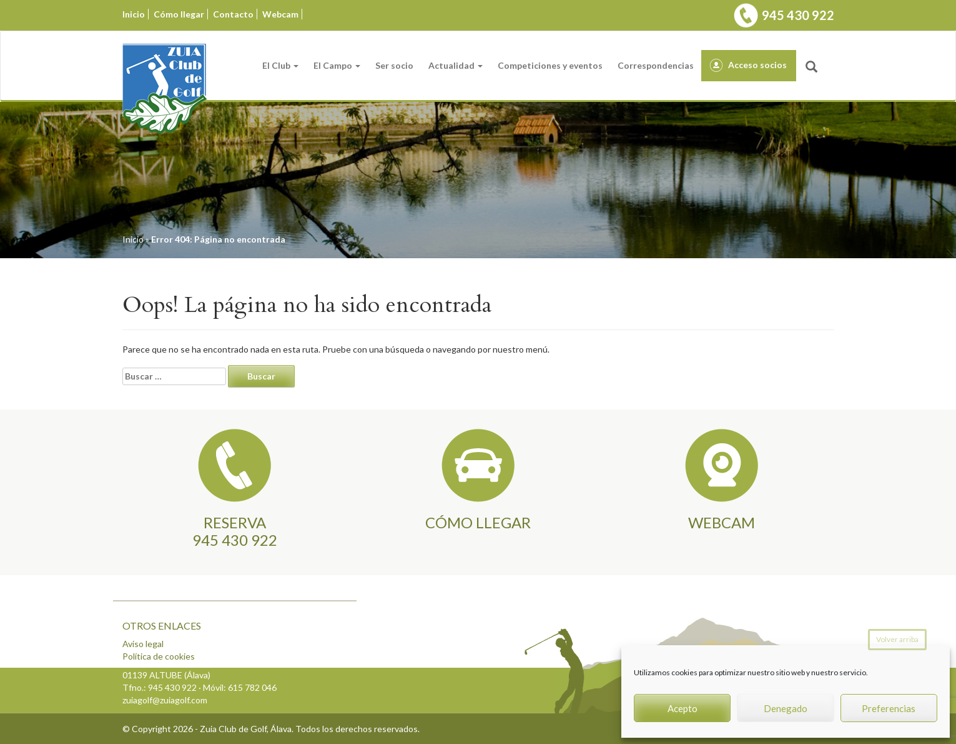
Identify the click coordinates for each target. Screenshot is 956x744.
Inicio (133, 14)
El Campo (336, 65)
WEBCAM (721, 522)
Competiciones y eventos (550, 65)
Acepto (682, 708)
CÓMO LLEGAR (478, 522)
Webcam (280, 14)
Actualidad (455, 65)
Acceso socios (757, 64)
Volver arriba (897, 639)
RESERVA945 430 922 (234, 531)
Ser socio (394, 65)
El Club (280, 65)
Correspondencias (656, 65)
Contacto (233, 14)
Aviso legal (143, 643)
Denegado (785, 708)
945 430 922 (798, 15)
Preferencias (888, 708)
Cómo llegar (179, 14)
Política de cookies (158, 656)
